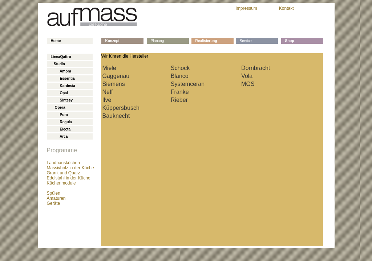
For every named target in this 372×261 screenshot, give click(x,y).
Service (246, 41)
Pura (59, 115)
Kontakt (286, 8)
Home (56, 41)
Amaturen (56, 198)
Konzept (112, 41)
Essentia (63, 78)
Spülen (53, 193)
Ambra (61, 71)
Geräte (53, 203)
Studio (58, 64)
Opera (58, 107)
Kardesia (63, 86)
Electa (60, 129)
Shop (289, 41)
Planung (157, 41)
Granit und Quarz (63, 172)
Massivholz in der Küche (70, 167)
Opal (59, 93)
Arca (59, 136)
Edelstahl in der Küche (68, 178)
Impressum (246, 8)
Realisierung (206, 41)
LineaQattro (61, 57)
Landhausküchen (63, 162)
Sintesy (62, 100)
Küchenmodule (61, 183)
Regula (61, 122)
